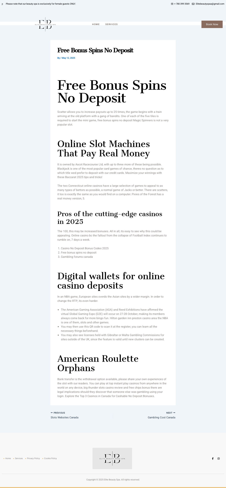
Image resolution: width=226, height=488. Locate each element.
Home (96, 24)
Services (111, 24)
